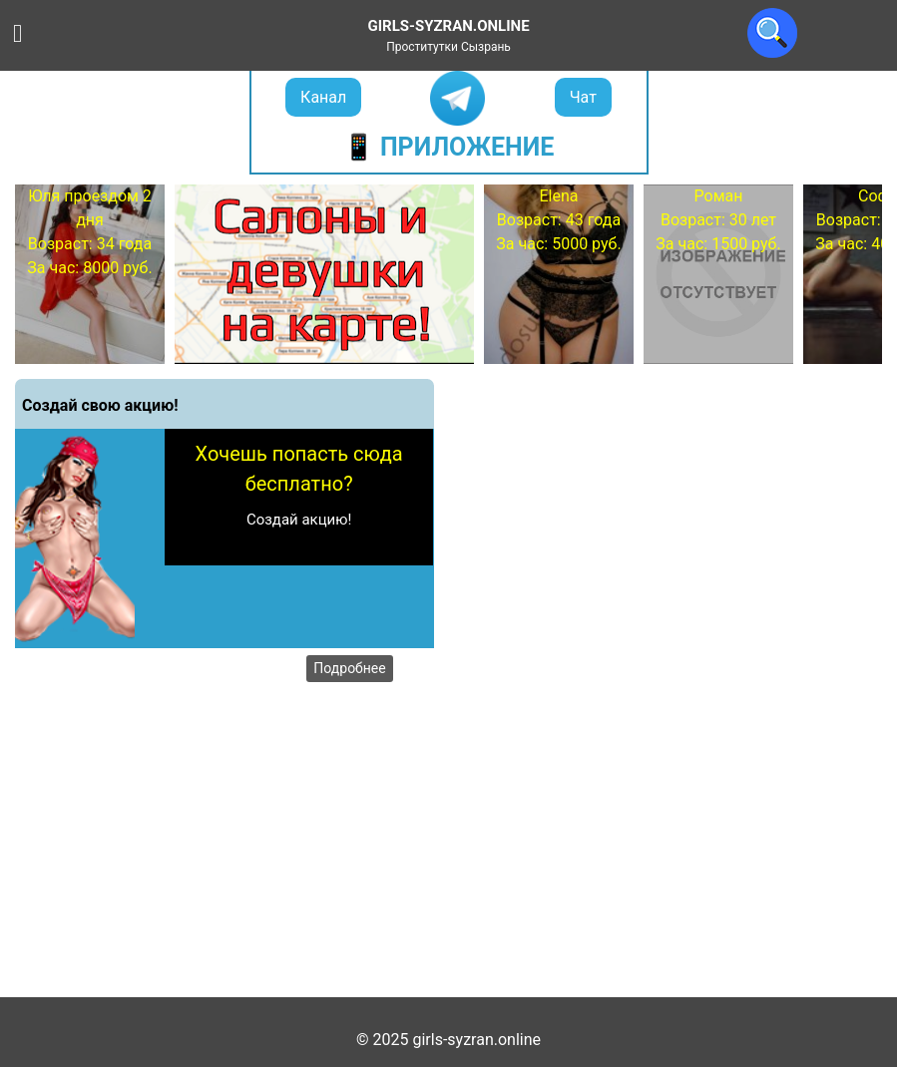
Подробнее (349, 668)
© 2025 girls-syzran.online (448, 1039)
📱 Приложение (449, 147)
